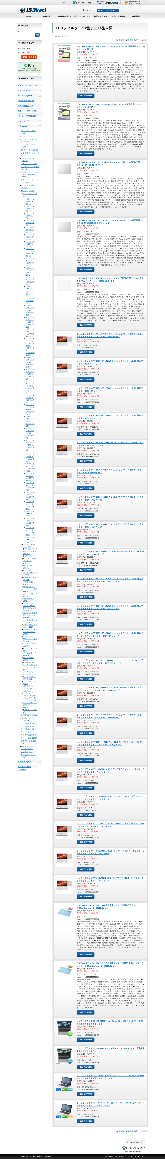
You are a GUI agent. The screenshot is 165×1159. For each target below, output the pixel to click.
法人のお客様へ (118, 16)
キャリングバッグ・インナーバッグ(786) (30, 572)
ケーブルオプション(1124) (30, 621)
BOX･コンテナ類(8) (30, 711)
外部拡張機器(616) (28, 583)
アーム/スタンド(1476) (29, 654)
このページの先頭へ (134, 1142)
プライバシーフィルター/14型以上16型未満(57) (30, 362)
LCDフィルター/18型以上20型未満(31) (30, 476)
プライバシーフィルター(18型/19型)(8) (30, 280)
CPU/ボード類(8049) (29, 150)
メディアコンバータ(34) (28, 85)
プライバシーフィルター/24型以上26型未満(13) (30, 310)
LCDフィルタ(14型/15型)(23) (30, 208)
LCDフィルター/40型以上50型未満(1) (30, 531)
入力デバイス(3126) (29, 164)
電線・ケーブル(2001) (27, 111)
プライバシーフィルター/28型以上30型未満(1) (30, 445)
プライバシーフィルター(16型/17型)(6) (30, 271)
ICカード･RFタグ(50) (30, 649)
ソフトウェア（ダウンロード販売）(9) (29, 728)
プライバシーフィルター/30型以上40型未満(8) (30, 456)
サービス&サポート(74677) (28, 756)
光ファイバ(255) (25, 96)
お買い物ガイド (100, 16)
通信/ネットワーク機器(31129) (30, 168)
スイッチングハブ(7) (26, 90)
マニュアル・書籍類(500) (30, 640)
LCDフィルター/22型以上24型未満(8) (30, 495)
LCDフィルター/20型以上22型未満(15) (30, 486)
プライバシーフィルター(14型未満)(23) (30, 252)
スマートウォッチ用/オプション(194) (30, 705)
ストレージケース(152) (30, 595)
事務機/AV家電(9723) (29, 735)
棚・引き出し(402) (28, 659)
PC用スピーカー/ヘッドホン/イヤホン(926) (30, 551)
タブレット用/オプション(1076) (29, 694)
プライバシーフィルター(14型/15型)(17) (30, 261)
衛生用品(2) (28, 679)
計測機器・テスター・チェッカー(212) (30, 631)
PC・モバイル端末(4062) (28, 132)
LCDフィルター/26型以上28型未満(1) (30, 521)
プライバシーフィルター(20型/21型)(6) (30, 290)
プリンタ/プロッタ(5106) (28, 146)
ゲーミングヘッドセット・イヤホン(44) (30, 667)
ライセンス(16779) (28, 732)
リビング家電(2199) (29, 738)
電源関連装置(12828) (29, 715)
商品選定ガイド (65, 16)
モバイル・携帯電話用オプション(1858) (30, 615)
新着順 (130, 40)
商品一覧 (47, 16)
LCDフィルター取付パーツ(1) (30, 513)
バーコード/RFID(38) (27, 116)
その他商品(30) (24, 762)
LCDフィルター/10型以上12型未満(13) (30, 342)
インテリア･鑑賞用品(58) (29, 645)
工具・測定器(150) (26, 106)
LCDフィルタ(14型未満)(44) (30, 201)
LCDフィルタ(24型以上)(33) (30, 244)
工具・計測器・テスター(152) (30, 626)
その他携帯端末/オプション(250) (29, 699)
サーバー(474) (26, 136)
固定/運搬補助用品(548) (29, 609)
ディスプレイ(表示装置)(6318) (29, 140)
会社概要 (136, 16)
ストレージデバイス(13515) (29, 159)
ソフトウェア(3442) (29, 724)
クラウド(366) (26, 752)
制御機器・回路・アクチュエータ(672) (29, 748)
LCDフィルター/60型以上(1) (30, 539)
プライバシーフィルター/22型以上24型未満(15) (30, 421)
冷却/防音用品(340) (28, 600)
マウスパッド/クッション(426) (29, 604)
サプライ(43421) (28, 191)
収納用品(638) (29, 587)
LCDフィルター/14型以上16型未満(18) (30, 351)
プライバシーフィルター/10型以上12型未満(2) (30, 374)
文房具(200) (28, 636)
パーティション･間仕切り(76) (29, 673)
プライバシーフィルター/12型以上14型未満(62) (30, 322)
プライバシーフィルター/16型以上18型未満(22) (30, 386)
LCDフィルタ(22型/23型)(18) (30, 237)
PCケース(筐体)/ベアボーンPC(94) (29, 561)
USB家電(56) (28, 662)
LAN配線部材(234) (26, 101)
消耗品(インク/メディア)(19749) (29, 719)
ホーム (29, 16)
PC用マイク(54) (29, 556)
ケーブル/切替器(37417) (27, 186)
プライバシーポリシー (134, 1156)
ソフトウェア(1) (25, 121)
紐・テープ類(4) (29, 677)
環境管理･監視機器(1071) (28, 742)
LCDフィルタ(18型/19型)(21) (30, 222)
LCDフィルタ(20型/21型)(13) (30, 230)
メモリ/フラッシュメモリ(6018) (30, 154)
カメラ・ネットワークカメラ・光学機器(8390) (29, 174)
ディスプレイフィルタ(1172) (30, 195)
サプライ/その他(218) (29, 683)
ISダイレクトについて (82, 16)
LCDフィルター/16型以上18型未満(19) (30, 467)
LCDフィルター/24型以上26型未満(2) (30, 505)
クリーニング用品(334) (30, 590)
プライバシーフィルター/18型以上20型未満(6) (30, 397)
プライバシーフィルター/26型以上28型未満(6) (30, 433)
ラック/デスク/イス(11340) (30, 545)
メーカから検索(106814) (24, 768)
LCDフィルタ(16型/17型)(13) (30, 215)
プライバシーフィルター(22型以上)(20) (30, 299)
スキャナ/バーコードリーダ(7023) (30, 181)
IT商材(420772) (24, 126)
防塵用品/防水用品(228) (29, 578)
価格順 (121, 40)
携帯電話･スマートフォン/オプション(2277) (29, 688)
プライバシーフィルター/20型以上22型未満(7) (30, 409)
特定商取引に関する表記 (114, 1156)
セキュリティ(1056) (28, 567)
